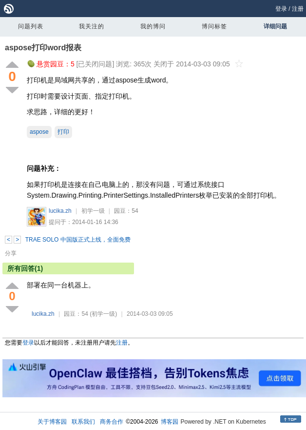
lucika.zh (60, 210)
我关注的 (91, 26)
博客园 (169, 421)
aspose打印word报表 (43, 47)
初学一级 (93, 210)
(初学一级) (103, 313)
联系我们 (83, 421)
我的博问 (153, 26)
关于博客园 (52, 421)
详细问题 (275, 26)
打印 (63, 131)
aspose (39, 131)
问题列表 (30, 26)
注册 (298, 8)
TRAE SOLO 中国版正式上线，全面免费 (78, 239)
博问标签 (214, 26)
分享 (11, 253)
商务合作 (111, 421)
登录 (281, 8)
